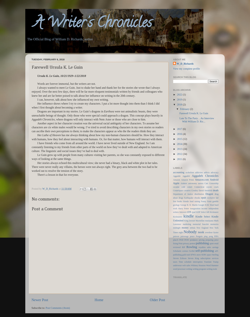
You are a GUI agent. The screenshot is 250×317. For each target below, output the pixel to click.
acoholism (190, 172)
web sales (186, 265)
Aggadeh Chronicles (205, 175)
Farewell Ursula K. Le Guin (193, 113)
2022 (180, 94)
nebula (192, 228)
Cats (206, 183)
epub (203, 197)
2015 (180, 139)
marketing (187, 224)
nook (201, 232)
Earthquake (188, 198)
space (209, 255)
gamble (215, 201)
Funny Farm (206, 201)
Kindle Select (203, 216)
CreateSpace (178, 190)
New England (203, 228)
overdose (208, 232)
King (186, 221)
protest (192, 243)
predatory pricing (197, 240)
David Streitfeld (205, 190)
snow (198, 255)
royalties (202, 247)
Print (181, 243)
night (181, 232)
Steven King (193, 258)
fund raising (195, 201)
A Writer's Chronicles (88, 24)
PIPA (216, 236)
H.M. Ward (209, 205)
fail (217, 198)
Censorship (213, 183)
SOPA (203, 255)
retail (216, 243)
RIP (183, 247)
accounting (178, 172)
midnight (177, 228)
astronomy (192, 183)
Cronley (194, 190)
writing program (199, 269)
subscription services (209, 258)
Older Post (157, 300)
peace (192, 236)
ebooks (197, 198)
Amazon (176, 180)
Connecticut (199, 187)
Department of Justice (183, 194)
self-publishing (204, 250)
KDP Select (201, 212)
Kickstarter (177, 217)
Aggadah (177, 176)
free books (177, 201)
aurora (200, 183)
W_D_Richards (50, 188)
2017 (180, 129)
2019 (180, 99)
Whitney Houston (198, 265)
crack (216, 187)
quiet (212, 243)
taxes (175, 262)
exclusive (211, 198)
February (185, 109)
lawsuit (192, 221)
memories (214, 224)
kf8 (208, 212)
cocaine (176, 187)
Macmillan (200, 221)
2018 (180, 104)
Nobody (190, 231)
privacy (186, 243)
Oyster (215, 232)
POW (186, 240)
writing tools (212, 269)
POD (181, 240)
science (185, 251)
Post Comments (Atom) (58, 307)
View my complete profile (186, 68)
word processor (179, 269)
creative (187, 190)
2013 (180, 149)
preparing (209, 240)
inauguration (195, 208)
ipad (194, 212)
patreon (176, 236)
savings (215, 247)
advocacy (214, 172)
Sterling (215, 255)
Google (201, 205)
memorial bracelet (201, 224)
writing (189, 269)
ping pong (208, 236)
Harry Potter (183, 208)
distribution (199, 194)
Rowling (191, 247)
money (185, 227)
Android (214, 179)
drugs (181, 198)
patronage (185, 236)
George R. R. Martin (189, 205)
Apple (176, 183)
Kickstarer (214, 212)
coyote (209, 187)
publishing (202, 243)
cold (183, 187)
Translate (208, 262)
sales (209, 247)
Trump (215, 262)
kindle (188, 216)
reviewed (177, 247)
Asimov (184, 183)
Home (99, 300)
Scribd (191, 251)
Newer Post (40, 300)
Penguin (199, 236)
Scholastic (177, 251)
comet (189, 187)
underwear (177, 265)
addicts (207, 172)
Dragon (209, 193)
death (215, 190)
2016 (180, 134)
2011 (180, 159)
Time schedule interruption (191, 262)
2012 (180, 154)
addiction (199, 172)
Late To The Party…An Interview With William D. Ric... (196, 120)
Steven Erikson (179, 258)
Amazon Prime (187, 180)
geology (176, 205)
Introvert (183, 212)
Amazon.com (202, 179)
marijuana (209, 221)
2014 (180, 144)
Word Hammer (212, 265)
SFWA (193, 255)
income (204, 208)
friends (186, 201)
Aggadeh (186, 176)
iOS (189, 212)
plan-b (175, 240)
